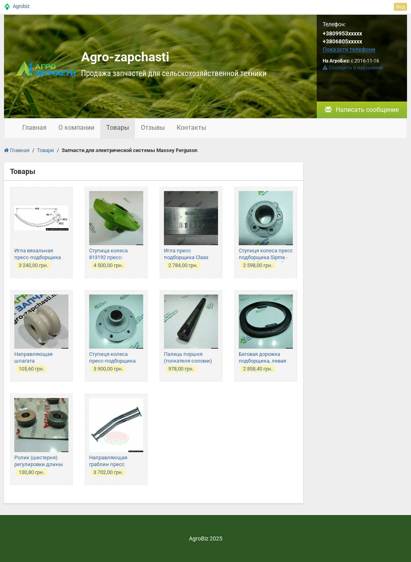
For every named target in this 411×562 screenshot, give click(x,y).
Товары (117, 127)
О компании (76, 127)
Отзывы (153, 127)
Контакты (191, 127)
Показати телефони (349, 49)
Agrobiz (21, 6)
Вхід (400, 7)
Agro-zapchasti (125, 56)
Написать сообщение (362, 109)
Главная (34, 127)
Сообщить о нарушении (353, 67)
